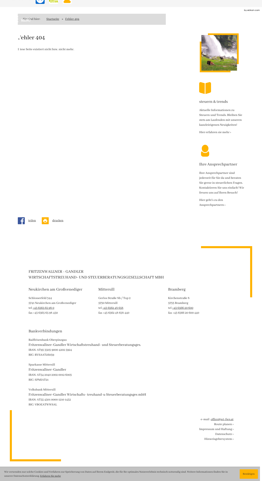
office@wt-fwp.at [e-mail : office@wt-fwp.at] (222, 419)
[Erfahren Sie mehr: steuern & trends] (215, 132)
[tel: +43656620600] (182, 308)
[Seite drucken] (55, 220)
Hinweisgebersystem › (218, 439)
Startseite (52, 19)
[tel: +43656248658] (112, 308)
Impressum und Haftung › (216, 429)
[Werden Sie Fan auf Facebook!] (15, 34)
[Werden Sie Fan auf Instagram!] (18, 49)
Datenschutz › (224, 434)
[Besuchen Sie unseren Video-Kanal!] (15, 62)
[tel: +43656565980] (43, 308)
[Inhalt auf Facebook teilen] (30, 220)
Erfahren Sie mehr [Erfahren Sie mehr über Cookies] (50, 476)
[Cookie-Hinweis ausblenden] (249, 474)
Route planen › (224, 424)
